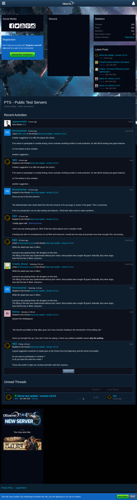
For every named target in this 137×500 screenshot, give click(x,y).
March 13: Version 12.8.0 (109, 85)
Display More (68, 371)
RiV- (24, 124)
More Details (123, 496)
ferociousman (19, 130)
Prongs (101, 81)
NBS (101, 58)
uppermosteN (19, 121)
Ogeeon (102, 65)
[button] (3, 3)
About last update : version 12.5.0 (113, 55)
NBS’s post (21, 134)
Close (132, 496)
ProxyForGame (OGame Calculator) (114, 62)
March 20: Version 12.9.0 (109, 79)
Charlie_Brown (20, 264)
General (35, 399)
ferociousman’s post (25, 243)
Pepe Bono (129, 37)
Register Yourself (22, 55)
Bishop (16, 311)
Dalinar (101, 75)
